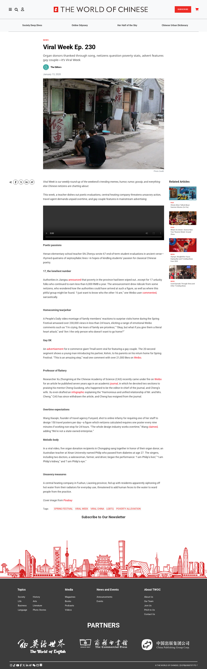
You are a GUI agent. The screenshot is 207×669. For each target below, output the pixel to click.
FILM (172, 202)
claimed (153, 426)
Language (22, 610)
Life (19, 601)
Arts (35, 601)
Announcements (104, 597)
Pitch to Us (149, 610)
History (36, 597)
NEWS (46, 40)
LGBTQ (110, 508)
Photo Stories (39, 610)
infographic (78, 392)
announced (74, 279)
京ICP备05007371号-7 (188, 665)
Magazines (70, 597)
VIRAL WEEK (81, 508)
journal (114, 383)
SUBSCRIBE (183, 9)
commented (149, 292)
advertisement (55, 348)
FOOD (172, 227)
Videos (68, 610)
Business (22, 605)
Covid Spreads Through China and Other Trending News (183, 285)
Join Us (148, 605)
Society (21, 597)
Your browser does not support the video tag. (103, 223)
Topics (21, 589)
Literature (37, 605)
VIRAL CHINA (97, 508)
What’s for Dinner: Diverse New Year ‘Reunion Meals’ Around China (182, 232)
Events (100, 601)
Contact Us (149, 614)
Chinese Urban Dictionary (175, 25)
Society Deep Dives (32, 25)
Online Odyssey (80, 25)
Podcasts (69, 605)
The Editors (56, 67)
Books (68, 601)
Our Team (148, 601)
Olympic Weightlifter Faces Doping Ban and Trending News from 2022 (182, 259)
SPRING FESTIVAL (63, 508)
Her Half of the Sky (127, 25)
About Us (148, 597)
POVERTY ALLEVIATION (128, 508)
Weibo (137, 357)
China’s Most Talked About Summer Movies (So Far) (180, 206)
